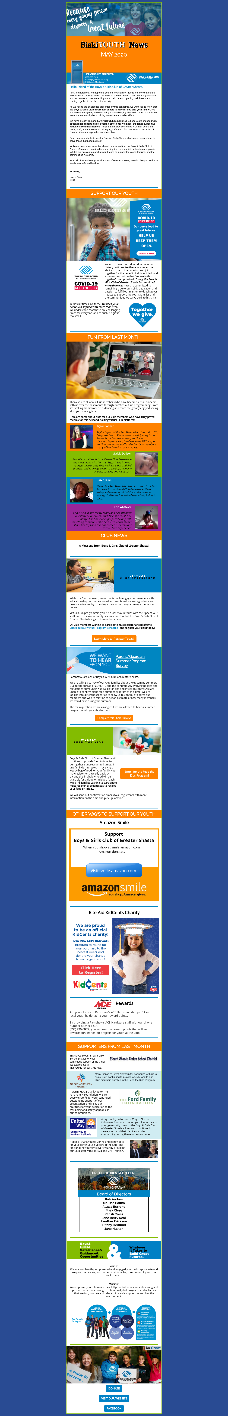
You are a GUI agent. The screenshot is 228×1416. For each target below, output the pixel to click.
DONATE (114, 1388)
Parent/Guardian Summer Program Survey (131, 661)
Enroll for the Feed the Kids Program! (139, 773)
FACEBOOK (114, 1408)
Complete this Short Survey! (114, 718)
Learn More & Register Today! (114, 639)
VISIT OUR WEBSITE (114, 1398)
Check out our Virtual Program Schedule (94, 628)
